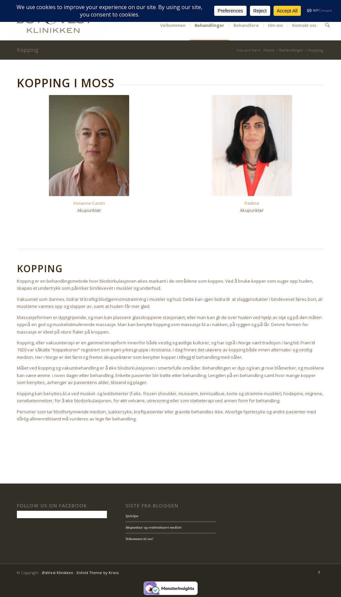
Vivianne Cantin (89, 203)
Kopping (27, 50)
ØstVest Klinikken (57, 572)
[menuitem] (173, 25)
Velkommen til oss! (139, 539)
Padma (252, 203)
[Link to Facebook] (319, 572)
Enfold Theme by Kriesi (98, 572)
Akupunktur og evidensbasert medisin (153, 527)
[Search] (327, 25)
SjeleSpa (131, 516)
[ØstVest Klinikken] (57, 25)
